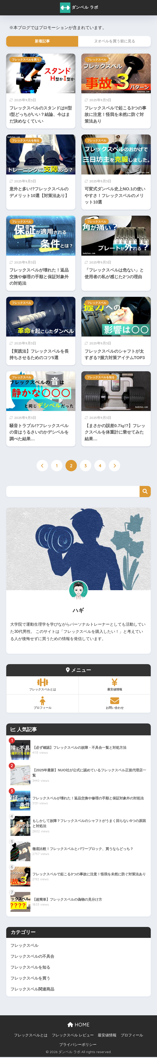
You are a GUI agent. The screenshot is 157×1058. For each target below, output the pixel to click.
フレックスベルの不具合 (33, 956)
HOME (78, 1025)
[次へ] (114, 465)
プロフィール (132, 1036)
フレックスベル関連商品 (33, 989)
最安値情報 (107, 1036)
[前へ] (42, 465)
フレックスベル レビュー (73, 1036)
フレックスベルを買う (25, 59)
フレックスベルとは (31, 1036)
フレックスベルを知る (25, 140)
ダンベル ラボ (79, 7)
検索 (145, 491)
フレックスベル (96, 59)
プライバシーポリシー (78, 1045)
